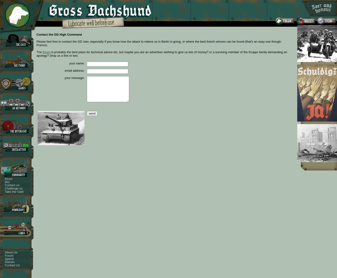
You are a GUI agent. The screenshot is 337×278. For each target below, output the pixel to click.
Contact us (12, 185)
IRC (7, 182)
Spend (9, 259)
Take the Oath (14, 191)
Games (10, 262)
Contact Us (12, 265)
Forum (9, 255)
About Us (11, 252)
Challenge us (14, 188)
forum (9, 179)
